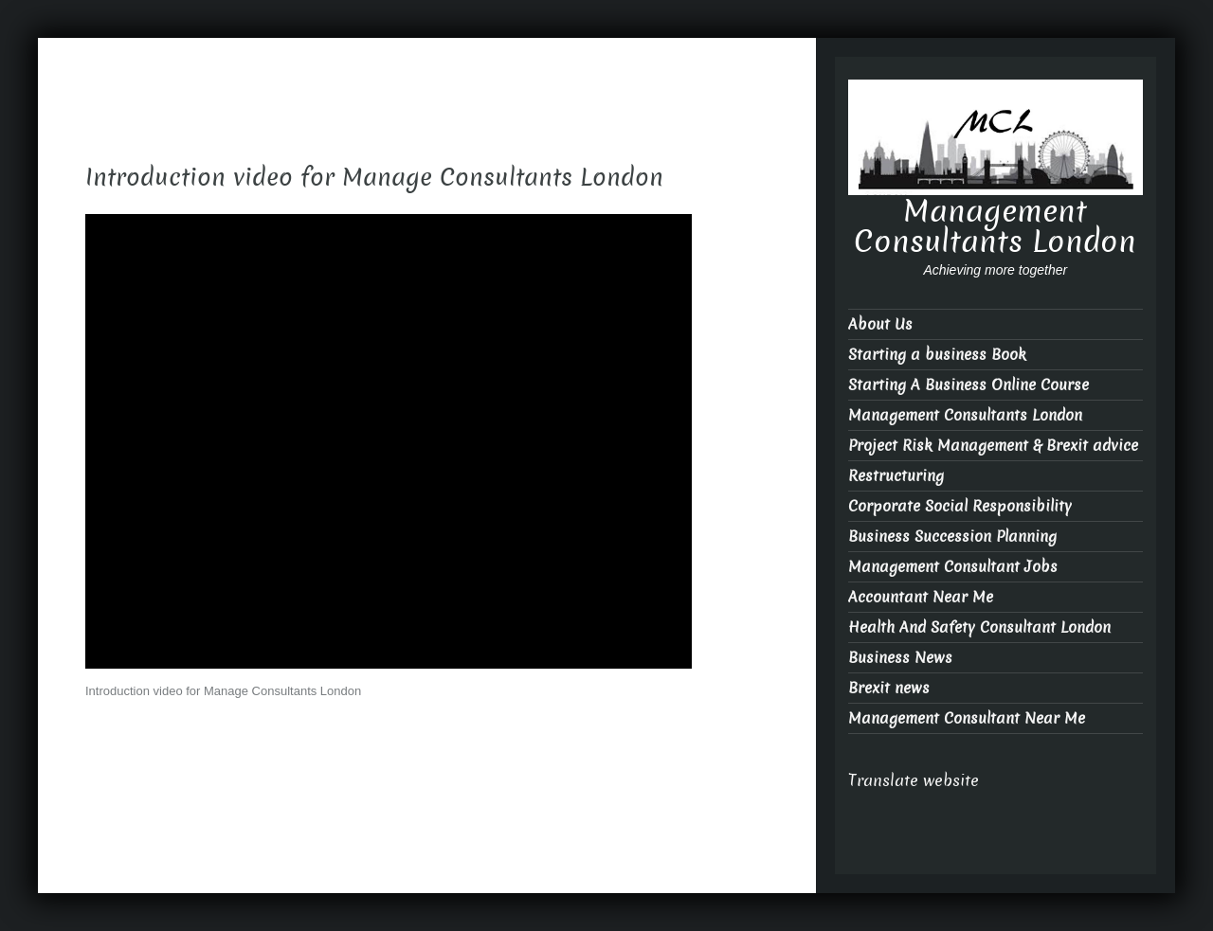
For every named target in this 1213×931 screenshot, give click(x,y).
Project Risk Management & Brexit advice (993, 446)
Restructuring (896, 476)
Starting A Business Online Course (968, 385)
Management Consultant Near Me (966, 718)
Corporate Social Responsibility (960, 506)
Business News (900, 658)
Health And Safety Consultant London (979, 627)
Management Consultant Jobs (953, 567)
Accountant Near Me (920, 597)
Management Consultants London (995, 226)
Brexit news (889, 688)
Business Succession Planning (952, 536)
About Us (880, 324)
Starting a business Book (937, 355)
